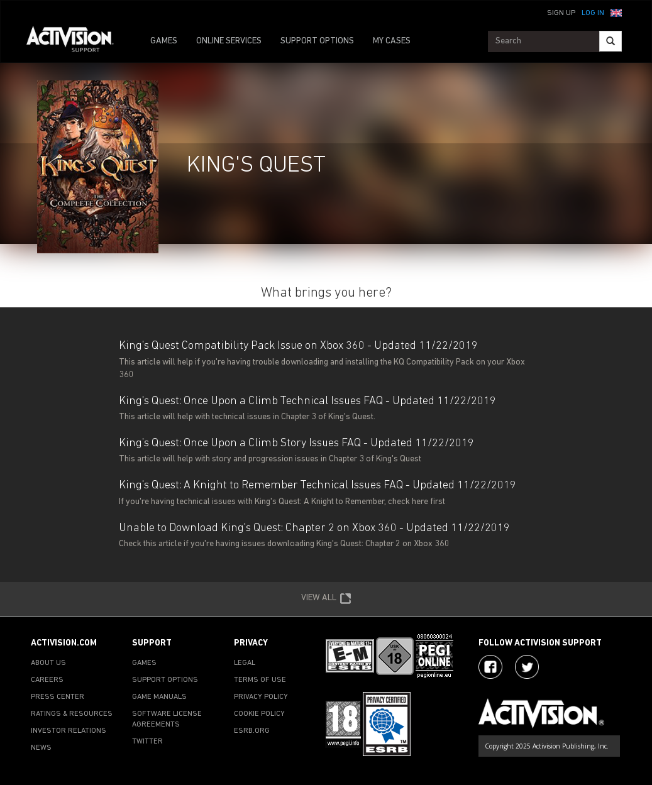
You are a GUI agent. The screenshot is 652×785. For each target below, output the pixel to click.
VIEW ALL (326, 599)
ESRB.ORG (252, 731)
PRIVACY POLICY (261, 697)
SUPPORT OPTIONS (317, 41)
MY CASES (392, 41)
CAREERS (47, 680)
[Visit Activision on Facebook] (490, 667)
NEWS (41, 748)
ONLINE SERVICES (229, 41)
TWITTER (147, 741)
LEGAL (244, 663)
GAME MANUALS (159, 697)
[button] (616, 12)
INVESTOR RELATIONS (68, 731)
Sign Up (561, 13)
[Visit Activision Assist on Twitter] (527, 667)
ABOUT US (48, 663)
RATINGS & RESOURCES (72, 714)
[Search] (610, 41)
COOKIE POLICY (259, 714)
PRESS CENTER (57, 697)
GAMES (163, 41)
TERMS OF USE (260, 680)
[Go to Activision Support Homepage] (76, 41)
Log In (593, 13)
